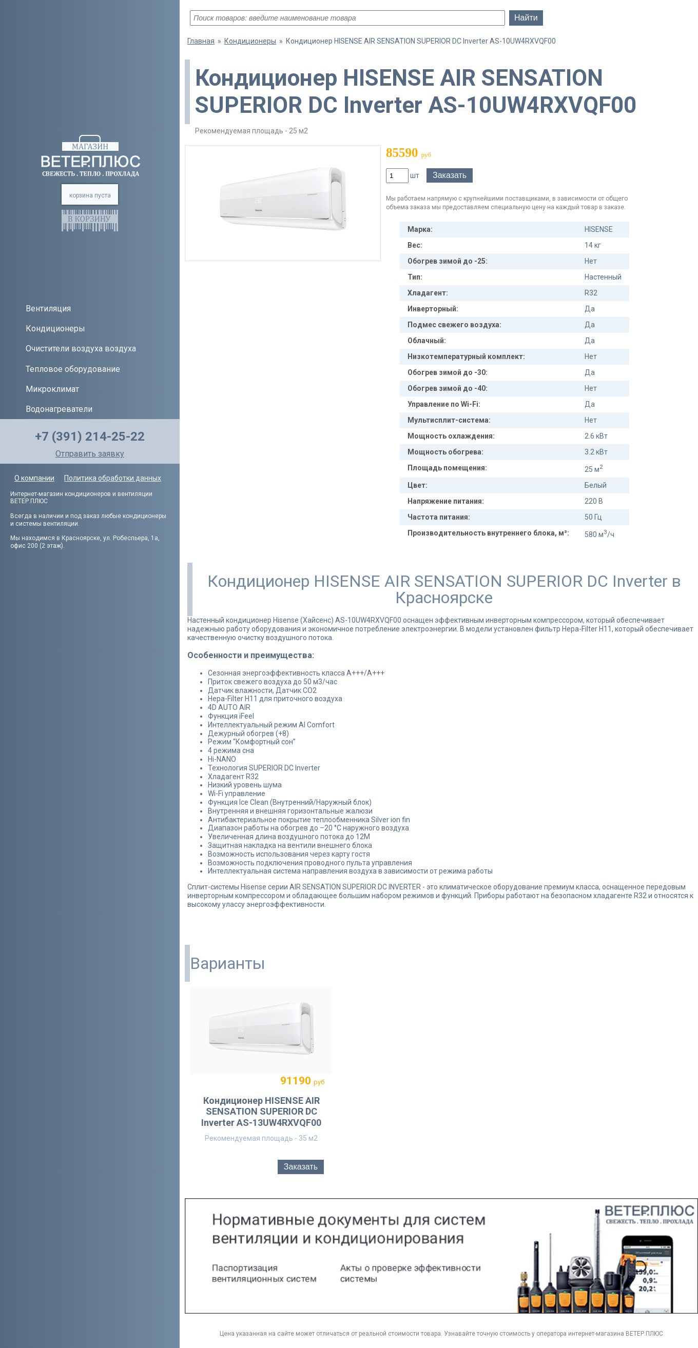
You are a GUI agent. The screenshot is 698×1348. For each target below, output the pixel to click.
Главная (201, 41)
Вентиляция (48, 308)
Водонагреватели (59, 409)
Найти (526, 17)
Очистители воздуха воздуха (81, 348)
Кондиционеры (55, 328)
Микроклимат (52, 389)
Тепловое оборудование (73, 369)
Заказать (450, 175)
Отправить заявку (89, 454)
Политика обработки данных (112, 478)
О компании (34, 478)
